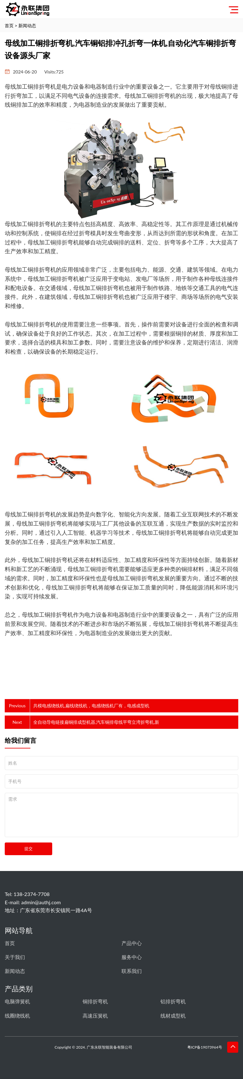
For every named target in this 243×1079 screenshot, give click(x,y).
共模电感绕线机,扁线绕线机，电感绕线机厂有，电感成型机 (91, 705)
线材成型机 (173, 1016)
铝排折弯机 (173, 1001)
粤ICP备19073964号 (206, 1047)
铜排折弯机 (95, 1001)
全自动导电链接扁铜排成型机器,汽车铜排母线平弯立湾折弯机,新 (96, 722)
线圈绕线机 (17, 1016)
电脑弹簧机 (17, 1001)
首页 (9, 25)
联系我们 (132, 971)
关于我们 (15, 957)
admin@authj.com (41, 902)
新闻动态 (27, 25)
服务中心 (132, 957)
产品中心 (132, 943)
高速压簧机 (95, 1016)
